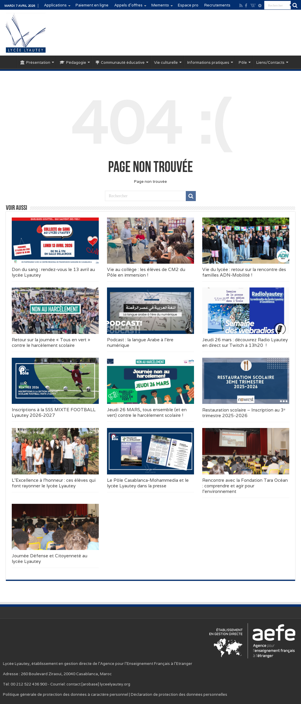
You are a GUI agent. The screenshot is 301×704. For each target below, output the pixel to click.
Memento (160, 5)
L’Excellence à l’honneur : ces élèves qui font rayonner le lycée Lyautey (54, 483)
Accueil (9, 62)
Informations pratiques (208, 62)
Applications (55, 5)
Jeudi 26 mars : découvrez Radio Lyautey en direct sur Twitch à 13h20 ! (245, 342)
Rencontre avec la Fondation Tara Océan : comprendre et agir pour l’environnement (245, 485)
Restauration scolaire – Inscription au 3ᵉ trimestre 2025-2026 (243, 412)
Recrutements (217, 5)
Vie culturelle (166, 62)
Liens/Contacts (270, 62)
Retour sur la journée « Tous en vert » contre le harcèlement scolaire (51, 342)
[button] (55, 241)
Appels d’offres (128, 5)
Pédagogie (73, 62)
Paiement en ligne (92, 5)
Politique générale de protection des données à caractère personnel (65, 694)
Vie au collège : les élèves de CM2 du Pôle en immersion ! (146, 272)
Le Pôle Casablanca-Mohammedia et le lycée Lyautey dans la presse (148, 483)
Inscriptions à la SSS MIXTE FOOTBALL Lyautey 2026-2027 (54, 412)
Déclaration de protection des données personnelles (179, 694)
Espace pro (188, 5)
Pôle (243, 62)
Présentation (35, 62)
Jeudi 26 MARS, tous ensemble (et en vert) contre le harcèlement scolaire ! (147, 412)
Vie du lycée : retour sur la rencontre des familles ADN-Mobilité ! (244, 272)
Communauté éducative (120, 62)
